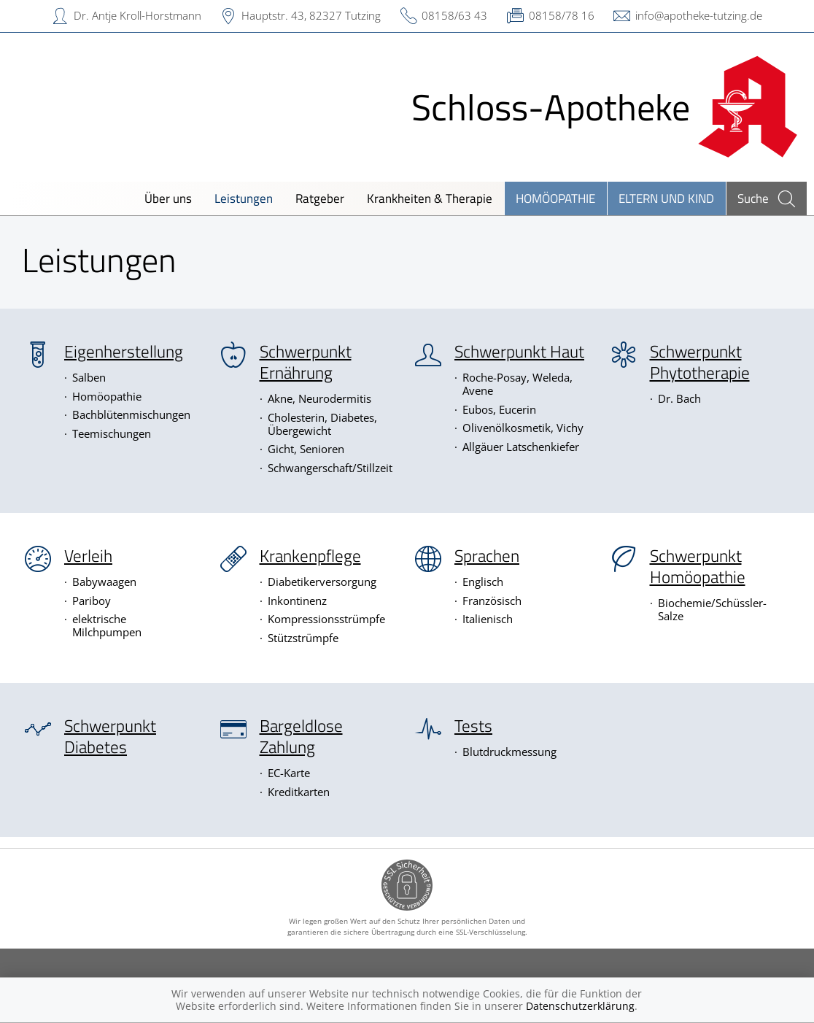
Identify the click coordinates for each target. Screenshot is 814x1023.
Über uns (168, 198)
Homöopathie (555, 198)
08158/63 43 (454, 15)
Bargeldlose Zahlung (301, 737)
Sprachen (486, 556)
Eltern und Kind (666, 198)
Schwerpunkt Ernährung (306, 362)
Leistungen (243, 198)
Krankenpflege (310, 556)
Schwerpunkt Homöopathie (697, 567)
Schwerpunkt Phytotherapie (700, 362)
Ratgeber (319, 198)
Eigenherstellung (123, 351)
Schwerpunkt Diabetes (110, 737)
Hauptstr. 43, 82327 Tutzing (311, 15)
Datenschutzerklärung (580, 1006)
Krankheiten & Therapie (429, 198)
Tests (473, 726)
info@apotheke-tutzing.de (698, 15)
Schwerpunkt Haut (519, 351)
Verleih (88, 556)
